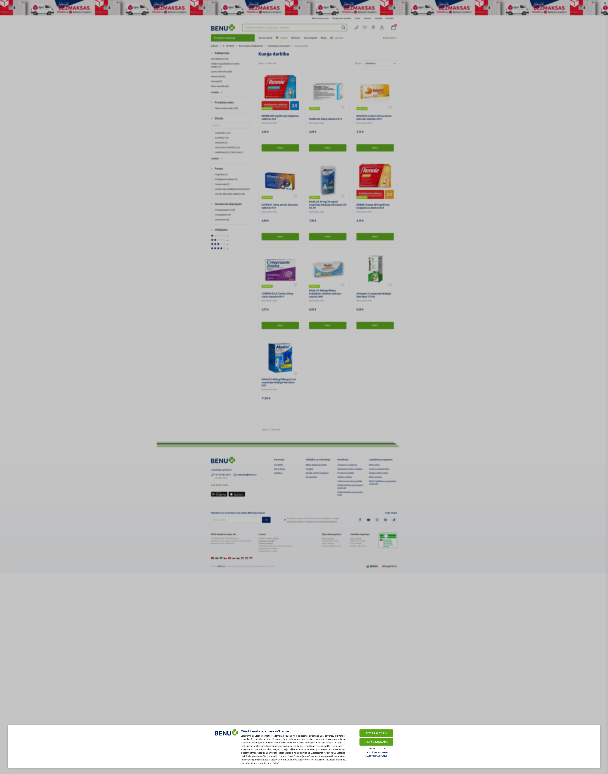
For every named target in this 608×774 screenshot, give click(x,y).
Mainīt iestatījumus (376, 756)
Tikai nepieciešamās (376, 742)
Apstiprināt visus (376, 733)
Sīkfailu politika (378, 749)
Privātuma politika (377, 752)
